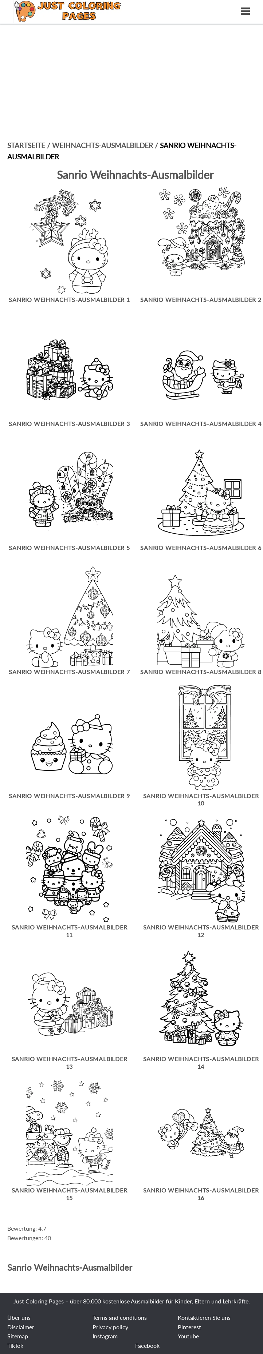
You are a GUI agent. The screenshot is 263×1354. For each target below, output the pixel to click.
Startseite (26, 145)
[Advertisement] (131, 54)
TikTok (15, 1345)
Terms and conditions (120, 1317)
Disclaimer (20, 1326)
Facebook (147, 1345)
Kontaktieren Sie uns (204, 1317)
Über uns (19, 1317)
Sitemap (17, 1336)
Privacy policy (110, 1326)
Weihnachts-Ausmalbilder (103, 145)
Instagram (105, 1336)
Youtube (188, 1336)
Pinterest (189, 1326)
